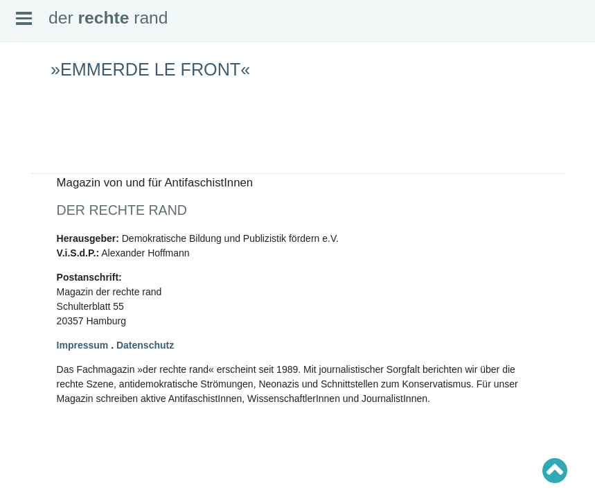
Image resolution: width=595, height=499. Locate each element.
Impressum (83, 345)
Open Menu (23, 18)
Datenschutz (145, 345)
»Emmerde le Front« (150, 69)
